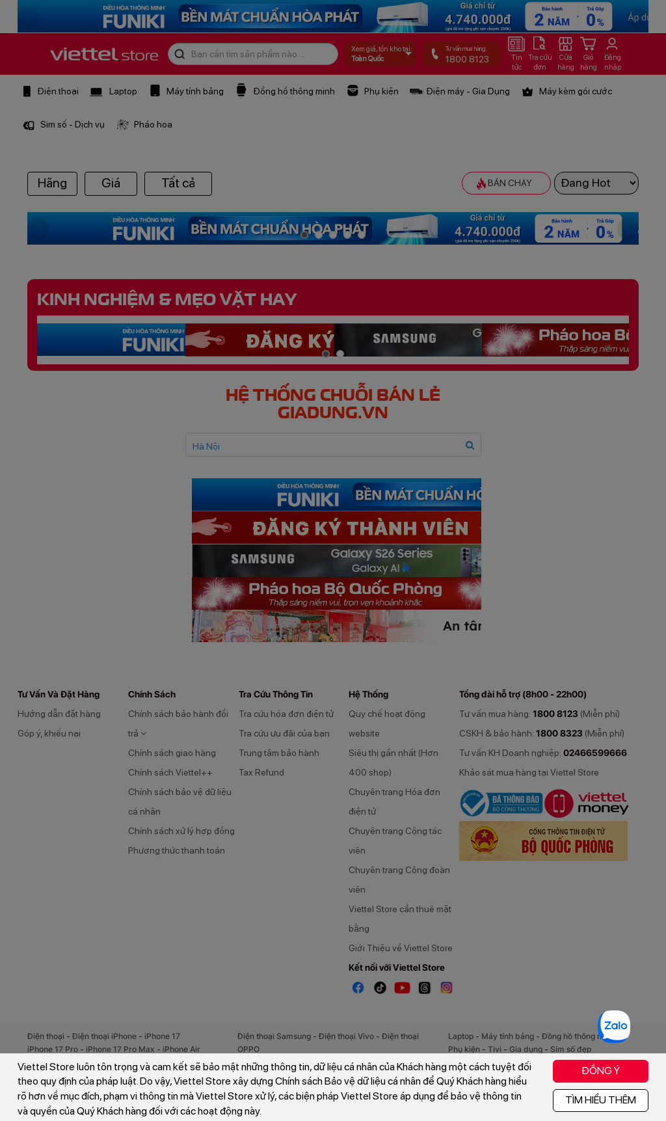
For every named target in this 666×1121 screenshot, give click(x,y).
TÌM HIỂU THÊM (600, 1100)
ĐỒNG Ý (600, 1070)
